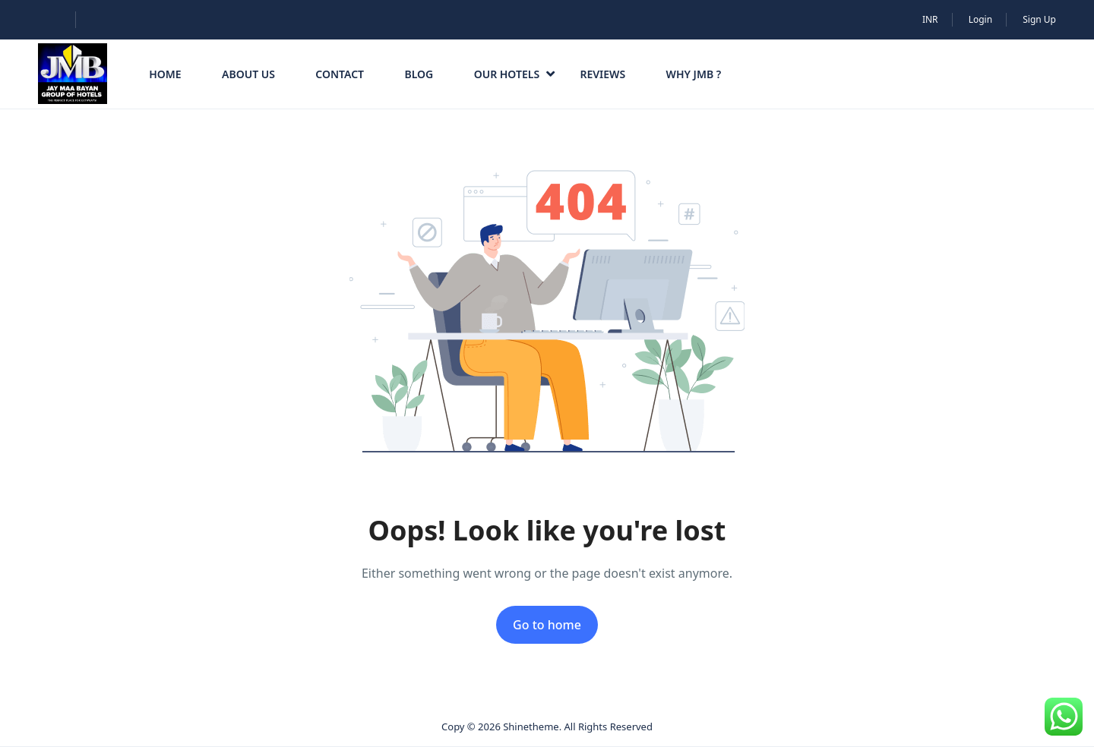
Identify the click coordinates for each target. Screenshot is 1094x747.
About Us (248, 74)
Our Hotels (514, 74)
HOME (165, 74)
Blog (418, 74)
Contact (339, 74)
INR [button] (930, 19)
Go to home (547, 624)
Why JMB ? (694, 74)
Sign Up (1039, 19)
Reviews (602, 74)
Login (980, 19)
